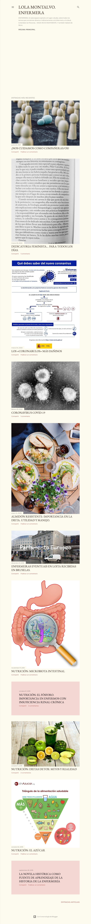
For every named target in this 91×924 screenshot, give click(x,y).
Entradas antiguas (70, 902)
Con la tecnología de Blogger (45, 916)
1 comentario (25, 254)
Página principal (26, 30)
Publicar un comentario (29, 152)
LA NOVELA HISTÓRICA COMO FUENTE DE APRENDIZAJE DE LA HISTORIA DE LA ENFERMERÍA (41, 877)
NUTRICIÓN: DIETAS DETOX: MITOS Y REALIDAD (44, 769)
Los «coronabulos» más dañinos (36, 351)
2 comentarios (33, 706)
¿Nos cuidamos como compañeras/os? (40, 148)
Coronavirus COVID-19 (28, 412)
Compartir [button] (15, 152)
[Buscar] (78, 6)
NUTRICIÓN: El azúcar (28, 850)
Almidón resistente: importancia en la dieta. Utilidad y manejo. (41, 518)
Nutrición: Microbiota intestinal (38, 671)
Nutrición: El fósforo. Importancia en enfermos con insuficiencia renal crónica (42, 698)
